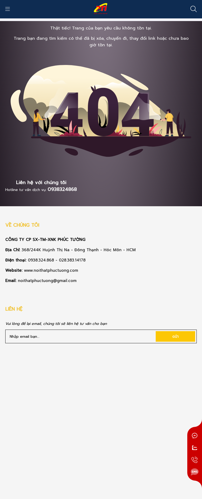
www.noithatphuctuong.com (52, 270)
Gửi (175, 336)
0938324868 (62, 189)
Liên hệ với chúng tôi (41, 182)
